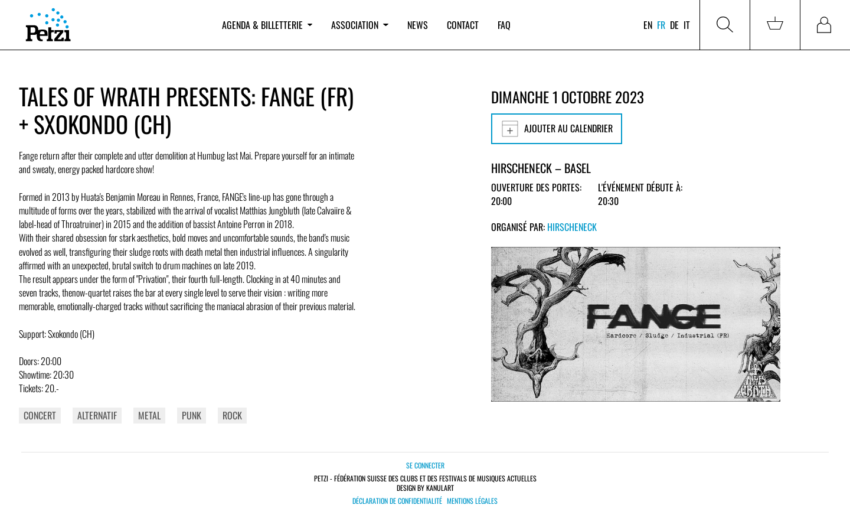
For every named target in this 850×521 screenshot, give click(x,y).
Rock (232, 415)
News (417, 25)
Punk (191, 415)
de (674, 25)
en (647, 25)
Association (359, 25)
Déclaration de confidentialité (397, 501)
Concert (40, 415)
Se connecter (425, 465)
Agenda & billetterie (267, 25)
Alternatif (97, 415)
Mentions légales (472, 501)
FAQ (504, 25)
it (687, 25)
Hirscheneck (572, 227)
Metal (149, 415)
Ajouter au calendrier (557, 128)
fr (661, 25)
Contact (463, 25)
